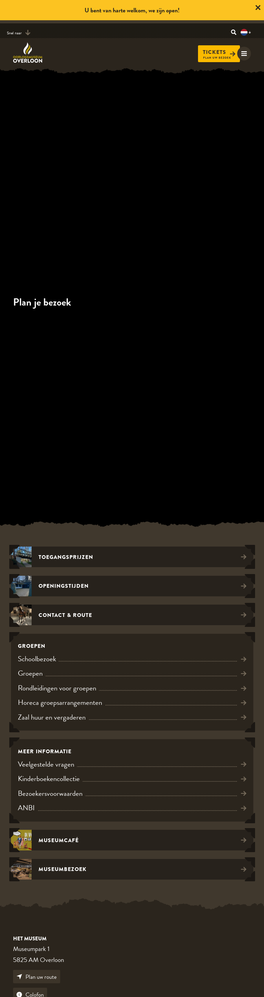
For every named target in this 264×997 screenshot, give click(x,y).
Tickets (219, 52)
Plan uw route (36, 977)
